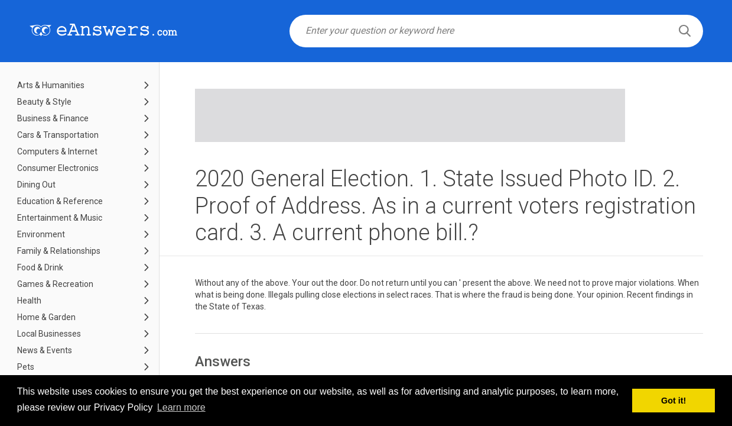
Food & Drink (40, 267)
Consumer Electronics (58, 168)
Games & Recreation (55, 284)
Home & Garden (46, 317)
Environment (41, 234)
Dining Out (36, 184)
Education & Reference (60, 201)
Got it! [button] (673, 400)
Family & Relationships (58, 251)
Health (29, 300)
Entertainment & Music (59, 217)
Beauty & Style (44, 101)
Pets (25, 367)
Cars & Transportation (58, 135)
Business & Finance (53, 118)
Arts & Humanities (50, 85)
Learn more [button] (181, 407)
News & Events (44, 350)
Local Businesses (49, 333)
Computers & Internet (57, 151)
